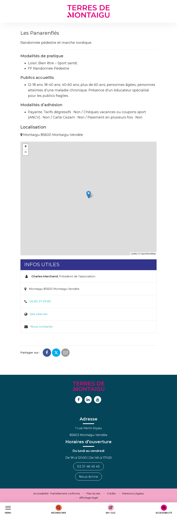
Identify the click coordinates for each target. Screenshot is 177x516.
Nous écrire (88, 476)
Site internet (38, 314)
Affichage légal (88, 497)
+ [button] (25, 147)
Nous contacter (41, 326)
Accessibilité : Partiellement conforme (56, 493)
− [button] (25, 152)
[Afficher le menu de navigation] (8, 509)
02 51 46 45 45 (88, 466)
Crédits (111, 493)
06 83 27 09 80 (40, 301)
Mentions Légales (133, 493)
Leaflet (134, 254)
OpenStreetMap (148, 254)
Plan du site (93, 493)
